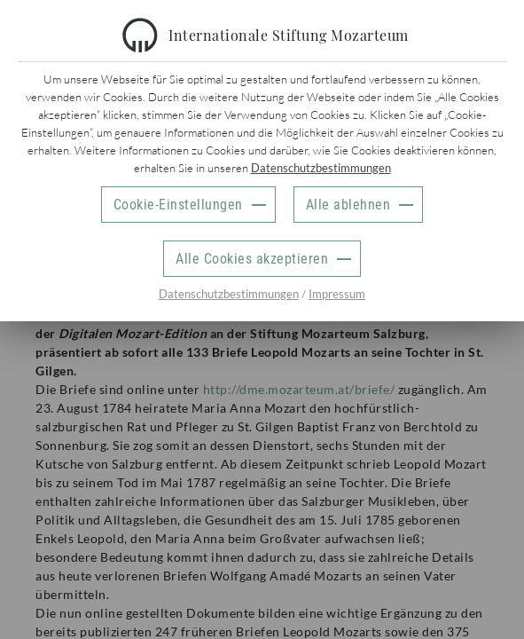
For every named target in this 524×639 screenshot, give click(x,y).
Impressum (337, 294)
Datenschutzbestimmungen (321, 168)
